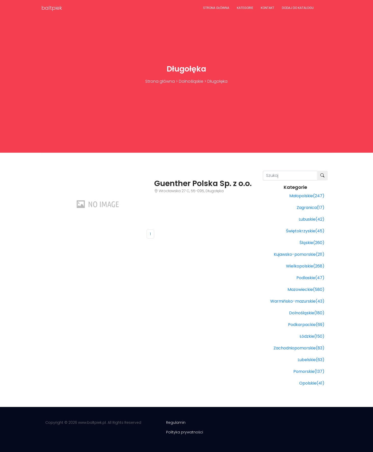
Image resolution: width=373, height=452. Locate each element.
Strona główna (216, 8)
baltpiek (51, 7)
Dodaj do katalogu (298, 8)
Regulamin (175, 422)
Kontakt (267, 8)
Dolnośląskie (191, 81)
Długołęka (217, 81)
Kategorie (245, 8)
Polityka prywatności (184, 432)
